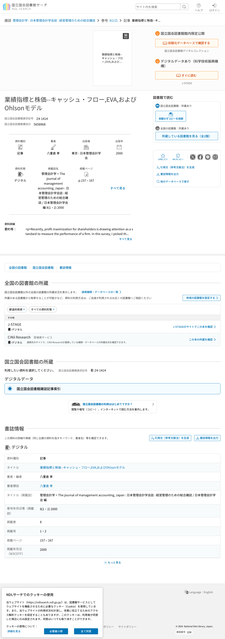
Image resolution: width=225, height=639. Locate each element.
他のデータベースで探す (172, 182)
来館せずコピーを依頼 (171, 116)
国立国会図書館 (43, 267)
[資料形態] (43, 309)
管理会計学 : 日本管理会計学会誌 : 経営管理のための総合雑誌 (54, 20)
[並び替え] (17, 309)
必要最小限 (56, 631)
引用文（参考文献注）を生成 (175, 167)
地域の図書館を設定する (202, 298)
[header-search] (162, 7)
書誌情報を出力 (167, 174)
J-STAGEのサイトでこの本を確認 (195, 327)
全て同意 (86, 631)
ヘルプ (199, 7)
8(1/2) (114, 20)
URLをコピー (178, 157)
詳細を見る (14, 631)
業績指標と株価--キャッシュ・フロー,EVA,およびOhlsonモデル (82, 467)
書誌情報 (65, 267)
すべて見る (117, 188)
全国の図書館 (18, 267)
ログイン (214, 7)
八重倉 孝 (46, 485)
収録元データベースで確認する (186, 43)
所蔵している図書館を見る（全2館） (187, 136)
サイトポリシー (127, 626)
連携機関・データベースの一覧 (102, 292)
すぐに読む (186, 75)
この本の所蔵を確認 (203, 339)
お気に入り (163, 157)
